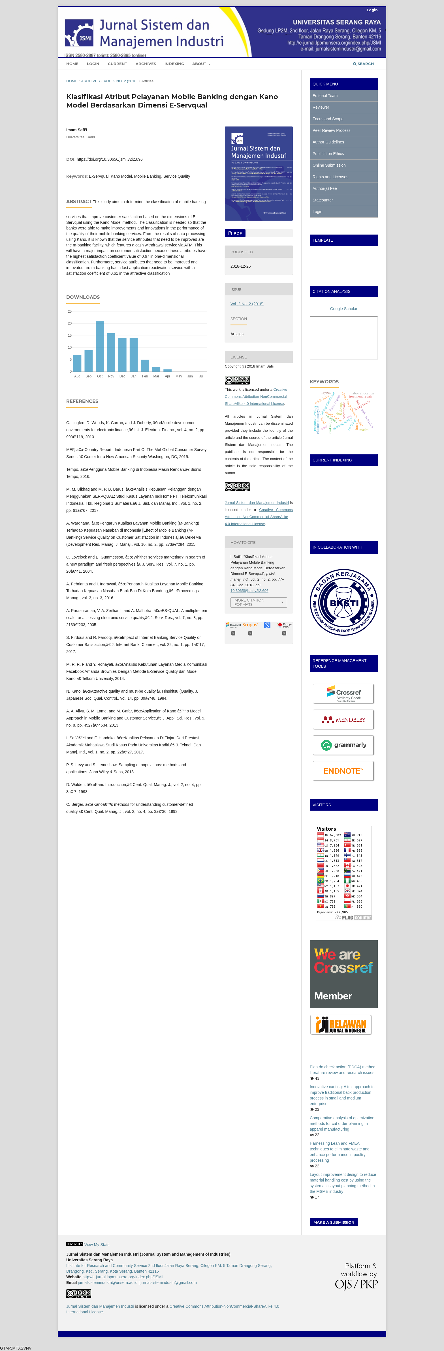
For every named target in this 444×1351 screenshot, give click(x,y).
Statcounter (323, 200)
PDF (237, 233)
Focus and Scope (328, 119)
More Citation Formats (249, 602)
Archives (146, 63)
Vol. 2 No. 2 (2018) (121, 81)
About (199, 63)
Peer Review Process (332, 130)
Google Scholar (344, 308)
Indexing (174, 63)
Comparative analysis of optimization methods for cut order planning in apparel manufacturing (342, 1123)
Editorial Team (325, 95)
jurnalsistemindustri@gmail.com (169, 1282)
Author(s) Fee (325, 188)
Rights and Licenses (330, 177)
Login (93, 63)
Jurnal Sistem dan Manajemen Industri (257, 503)
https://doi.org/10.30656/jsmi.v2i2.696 (110, 159)
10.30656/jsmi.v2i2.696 (249, 590)
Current (117, 63)
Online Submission (329, 165)
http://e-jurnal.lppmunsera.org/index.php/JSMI (122, 1277)
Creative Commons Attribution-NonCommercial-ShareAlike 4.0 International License (256, 396)
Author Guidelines (328, 142)
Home (72, 63)
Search (363, 63)
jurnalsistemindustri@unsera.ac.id (107, 1282)
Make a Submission (334, 1222)
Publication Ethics (328, 153)
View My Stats (96, 1244)
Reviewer (321, 107)
